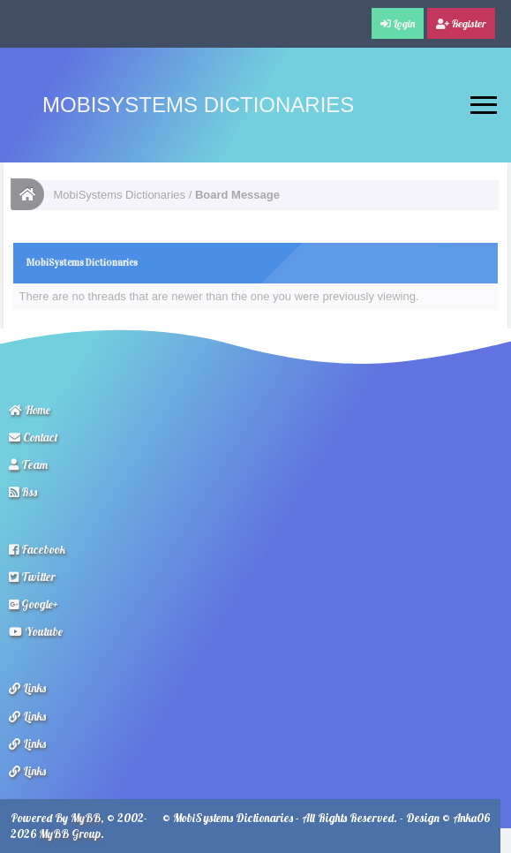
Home (29, 410)
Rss (23, 492)
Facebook (37, 549)
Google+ (33, 604)
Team (28, 464)
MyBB (86, 818)
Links (27, 688)
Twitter (32, 577)
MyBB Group (70, 834)
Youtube (36, 631)
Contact (33, 437)
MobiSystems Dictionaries (198, 105)
